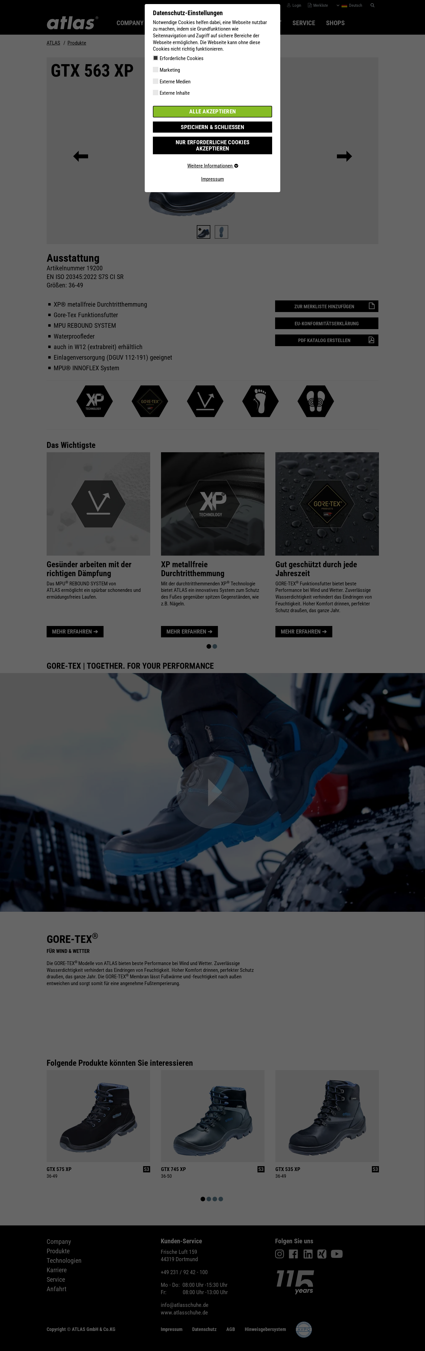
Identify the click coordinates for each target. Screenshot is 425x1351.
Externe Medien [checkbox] (175, 81)
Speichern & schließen (212, 126)
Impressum (212, 172)
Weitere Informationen (212, 158)
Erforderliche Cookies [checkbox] (182, 58)
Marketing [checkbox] (170, 70)
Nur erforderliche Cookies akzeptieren (212, 141)
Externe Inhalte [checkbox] (175, 93)
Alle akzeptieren (212, 111)
